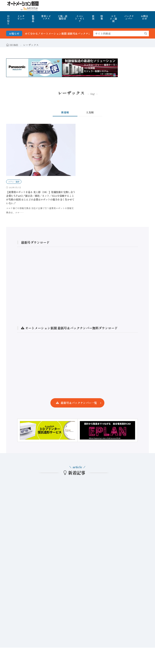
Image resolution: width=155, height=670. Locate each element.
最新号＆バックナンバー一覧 (79, 403)
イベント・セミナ (79, 18)
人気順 (90, 112)
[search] (145, 33)
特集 (101, 17)
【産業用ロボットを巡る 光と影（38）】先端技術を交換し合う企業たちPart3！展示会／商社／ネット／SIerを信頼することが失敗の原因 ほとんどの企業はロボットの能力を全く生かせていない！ (40, 197)
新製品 (33, 18)
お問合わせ (144, 17)
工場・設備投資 (62, 17)
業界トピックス (46, 17)
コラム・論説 (113, 18)
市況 (93, 17)
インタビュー (21, 17)
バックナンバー (129, 17)
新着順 (65, 112)
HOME (8, 19)
